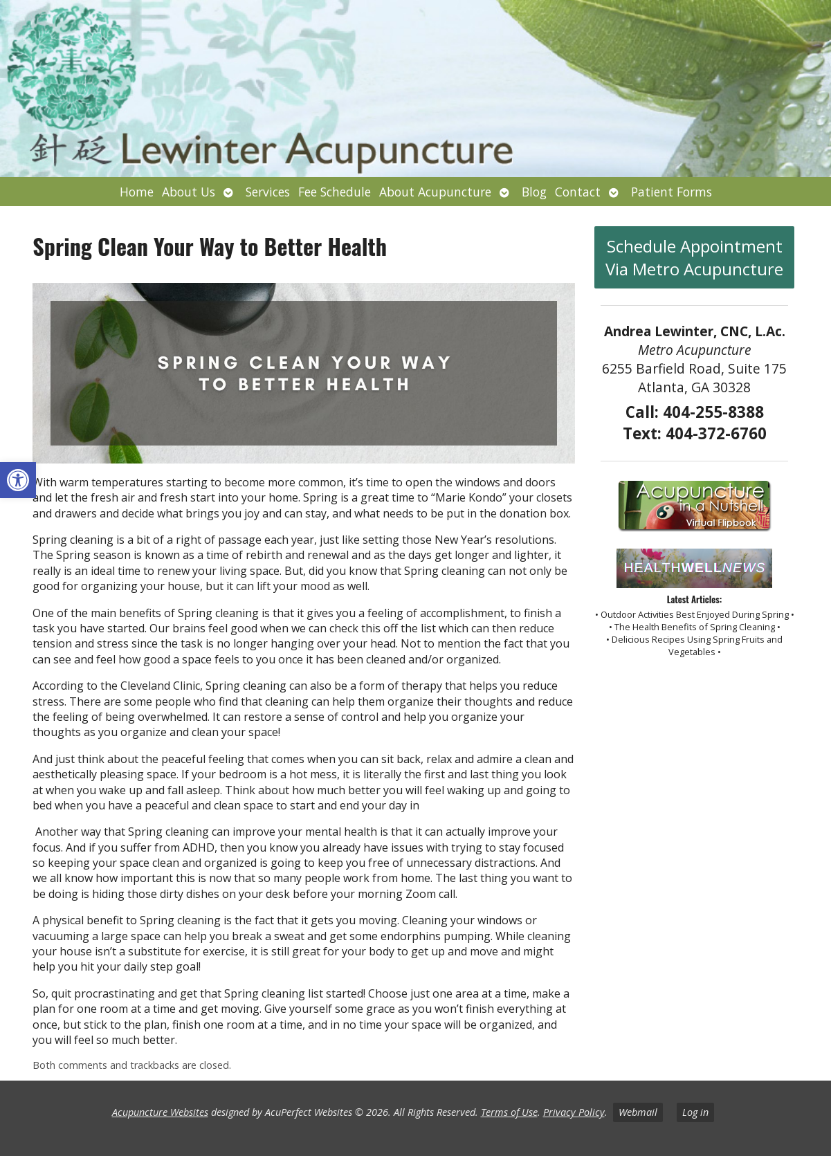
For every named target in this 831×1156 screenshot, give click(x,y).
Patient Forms (671, 191)
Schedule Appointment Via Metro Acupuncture (694, 257)
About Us (188, 191)
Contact (578, 191)
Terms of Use (509, 1112)
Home (137, 191)
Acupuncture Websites (160, 1112)
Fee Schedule (334, 191)
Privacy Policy (574, 1112)
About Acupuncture (435, 191)
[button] (18, 480)
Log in (695, 1112)
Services (268, 191)
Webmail (638, 1112)
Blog (534, 191)
